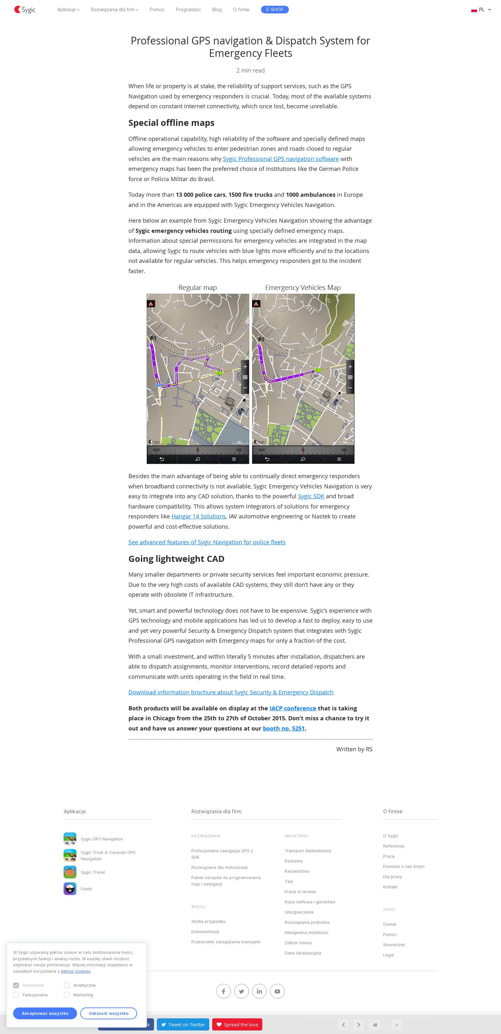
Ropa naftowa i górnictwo (310, 901)
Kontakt (390, 886)
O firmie (241, 9)
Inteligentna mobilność (306, 932)
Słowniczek (394, 944)
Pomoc (157, 9)
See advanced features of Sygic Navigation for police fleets (207, 542)
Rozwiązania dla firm (113, 9)
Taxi (289, 881)
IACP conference (293, 708)
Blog (217, 9)
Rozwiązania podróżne (307, 922)
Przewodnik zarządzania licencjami (225, 941)
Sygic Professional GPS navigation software (281, 159)
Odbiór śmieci (298, 942)
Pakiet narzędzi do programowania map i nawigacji (226, 880)
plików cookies (75, 971)
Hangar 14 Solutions (199, 516)
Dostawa (293, 860)
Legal (388, 954)
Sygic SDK (311, 496)
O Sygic (390, 835)
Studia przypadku (208, 921)
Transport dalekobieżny (308, 850)
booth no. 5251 (284, 728)
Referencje (394, 845)
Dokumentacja (205, 931)
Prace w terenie (300, 891)
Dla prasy (392, 876)
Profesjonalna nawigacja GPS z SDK (222, 854)
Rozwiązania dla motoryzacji (219, 867)
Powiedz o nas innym (404, 866)
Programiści (188, 9)
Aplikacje (66, 9)
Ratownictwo (297, 871)
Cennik (390, 924)
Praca (389, 856)
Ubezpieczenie (299, 912)
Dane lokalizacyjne (303, 952)
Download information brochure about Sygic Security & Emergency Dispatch (231, 692)
